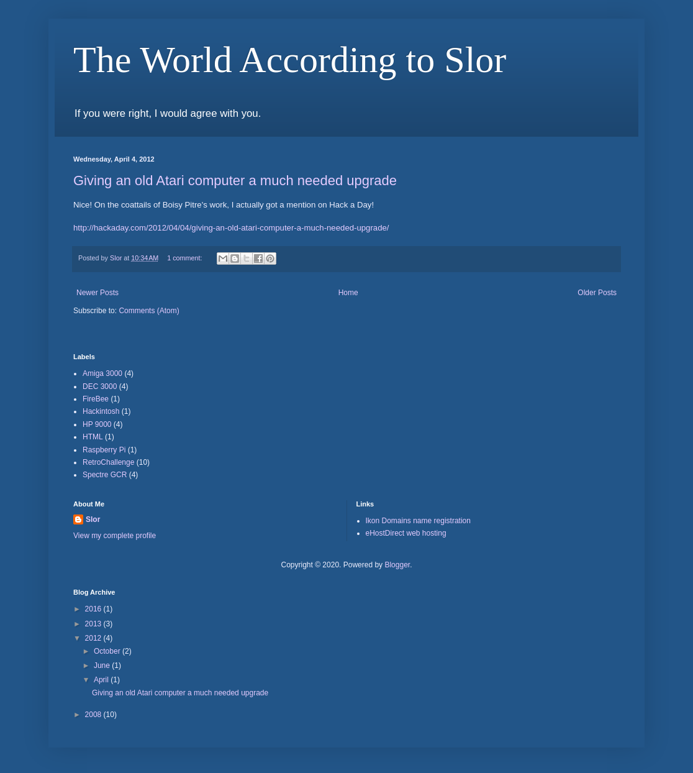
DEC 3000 (100, 386)
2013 (94, 624)
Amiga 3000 (102, 373)
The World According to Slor (289, 59)
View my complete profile (114, 535)
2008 (94, 714)
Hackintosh (101, 411)
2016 (94, 609)
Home (348, 292)
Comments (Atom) (149, 310)
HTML (93, 436)
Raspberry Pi (104, 450)
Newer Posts (97, 292)
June (103, 665)
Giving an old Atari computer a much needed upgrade (235, 180)
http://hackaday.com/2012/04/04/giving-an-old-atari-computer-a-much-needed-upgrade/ (231, 227)
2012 (94, 638)
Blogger (397, 564)
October (108, 651)
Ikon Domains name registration (418, 520)
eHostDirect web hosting (406, 533)
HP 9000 (97, 424)
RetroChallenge (108, 462)
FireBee (96, 399)
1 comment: (185, 258)
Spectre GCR (105, 474)
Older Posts (597, 292)
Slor (93, 519)
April (102, 679)
